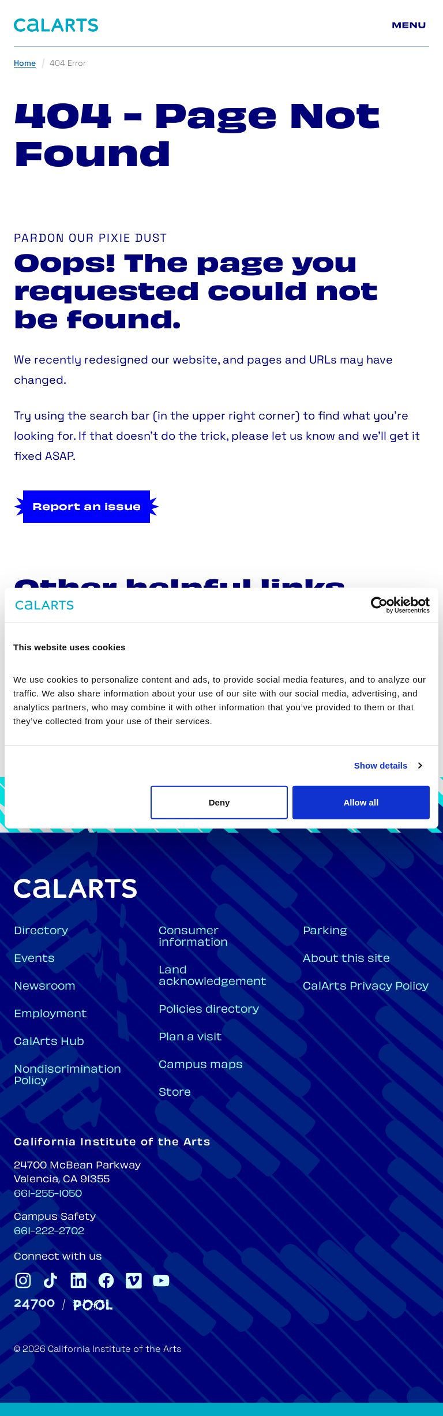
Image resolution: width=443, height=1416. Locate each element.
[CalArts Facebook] (106, 1280)
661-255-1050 (48, 1194)
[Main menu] (411, 25)
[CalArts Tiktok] (51, 1280)
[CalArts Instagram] (23, 1280)
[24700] (34, 1304)
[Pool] (92, 1305)
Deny (219, 802)
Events (34, 959)
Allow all (360, 802)
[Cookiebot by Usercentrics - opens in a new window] (379, 605)
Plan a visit (190, 1038)
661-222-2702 (49, 1232)
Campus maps (201, 1065)
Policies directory (209, 1010)
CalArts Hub (49, 1042)
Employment (50, 1015)
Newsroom (45, 987)
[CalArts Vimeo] (134, 1280)
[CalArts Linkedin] (78, 1280)
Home (25, 63)
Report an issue (86, 507)
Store (175, 1093)
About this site (346, 959)
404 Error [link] (68, 63)
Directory (41, 931)
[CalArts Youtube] (161, 1280)
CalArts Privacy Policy (366, 987)
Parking (325, 931)
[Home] (56, 25)
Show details (381, 765)
